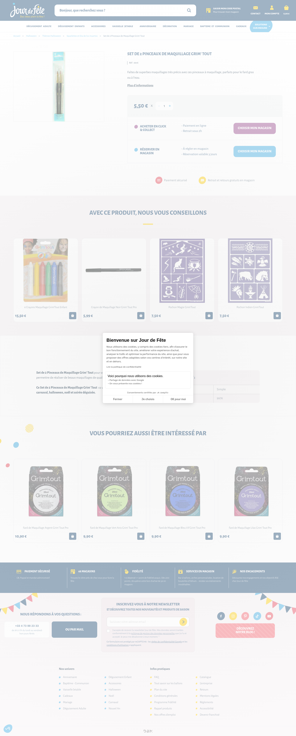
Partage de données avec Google (126, 380)
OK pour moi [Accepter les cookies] (178, 399)
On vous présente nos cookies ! (125, 383)
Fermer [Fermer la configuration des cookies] (117, 399)
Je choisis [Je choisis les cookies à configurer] (148, 399)
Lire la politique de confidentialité (123, 367)
